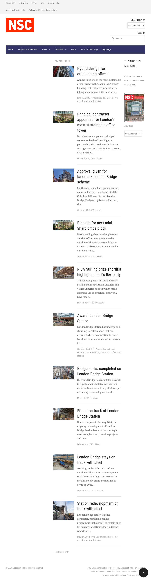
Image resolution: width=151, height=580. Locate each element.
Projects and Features (27, 49)
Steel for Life (53, 3)
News (44, 49)
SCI (42, 3)
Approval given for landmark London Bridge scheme (97, 176)
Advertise (23, 3)
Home (10, 49)
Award (99, 349)
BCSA (34, 3)
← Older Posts (61, 552)
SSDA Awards (93, 352)
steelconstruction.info (15, 10)
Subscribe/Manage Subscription (42, 10)
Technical (59, 49)
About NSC (10, 3)
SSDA (73, 49)
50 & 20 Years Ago (89, 49)
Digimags (106, 49)
